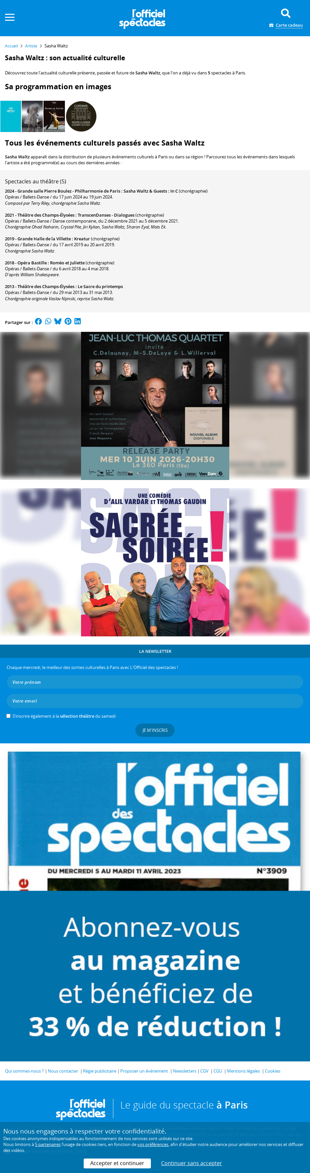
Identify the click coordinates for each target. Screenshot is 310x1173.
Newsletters (184, 1071)
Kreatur (82, 239)
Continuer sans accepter (191, 1163)
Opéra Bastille (32, 263)
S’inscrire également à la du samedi (64, 716)
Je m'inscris (155, 730)
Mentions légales (243, 1071)
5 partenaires (48, 1144)
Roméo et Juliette (67, 263)
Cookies (272, 1071)
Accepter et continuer (117, 1163)
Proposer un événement (144, 1071)
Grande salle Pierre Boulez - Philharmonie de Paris (68, 191)
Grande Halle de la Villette (44, 239)
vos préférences (152, 1144)
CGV (204, 1071)
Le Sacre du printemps (100, 286)
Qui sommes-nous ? (24, 1071)
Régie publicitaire (99, 1071)
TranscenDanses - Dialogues (106, 215)
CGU (217, 1071)
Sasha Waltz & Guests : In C (151, 191)
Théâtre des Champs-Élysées (45, 215)
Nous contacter (63, 1071)
